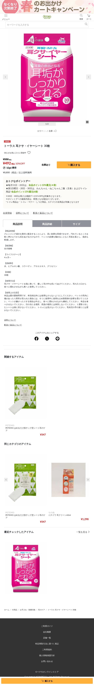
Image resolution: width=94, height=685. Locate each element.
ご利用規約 (47, 649)
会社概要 (47, 632)
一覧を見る (82, 532)
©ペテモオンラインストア (47, 672)
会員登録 (7, 213)
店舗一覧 (47, 638)
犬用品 (14, 610)
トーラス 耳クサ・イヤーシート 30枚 (62, 610)
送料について (22, 213)
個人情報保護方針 (47, 655)
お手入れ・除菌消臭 (27, 610)
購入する (75, 164)
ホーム (6, 610)
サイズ (76, 223)
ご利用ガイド (47, 626)
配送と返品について (43, 213)
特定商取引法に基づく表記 (47, 643)
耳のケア (41, 610)
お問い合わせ (47, 661)
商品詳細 (47, 223)
